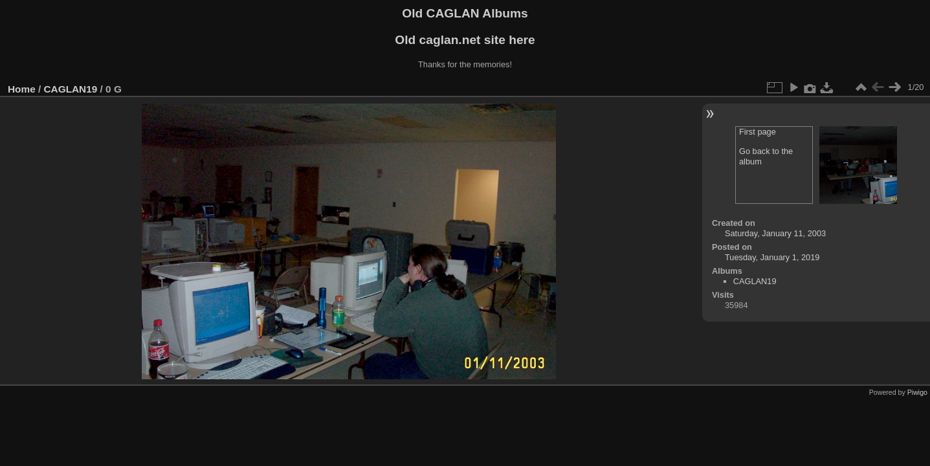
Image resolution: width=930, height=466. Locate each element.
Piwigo (917, 392)
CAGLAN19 (71, 88)
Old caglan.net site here (465, 40)
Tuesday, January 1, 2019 (772, 257)
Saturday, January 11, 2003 (775, 233)
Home (22, 88)
